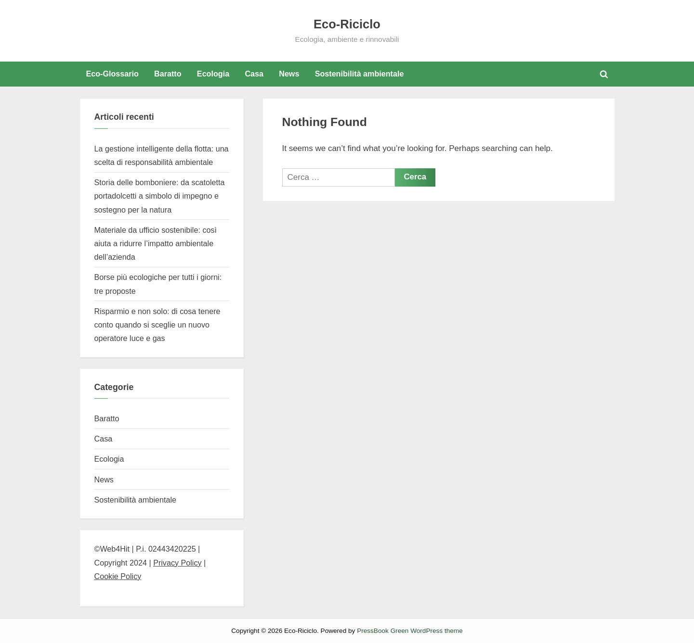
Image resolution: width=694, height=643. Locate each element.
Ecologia (213, 73)
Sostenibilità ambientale (359, 73)
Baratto (168, 73)
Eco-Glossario (112, 73)
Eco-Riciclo (347, 24)
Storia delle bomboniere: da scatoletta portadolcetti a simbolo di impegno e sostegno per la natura (159, 196)
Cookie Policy (118, 576)
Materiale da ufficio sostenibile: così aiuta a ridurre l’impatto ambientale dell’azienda (155, 244)
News (289, 73)
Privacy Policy (177, 562)
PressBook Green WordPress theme (410, 630)
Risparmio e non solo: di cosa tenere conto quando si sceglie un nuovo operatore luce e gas (157, 325)
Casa (254, 73)
